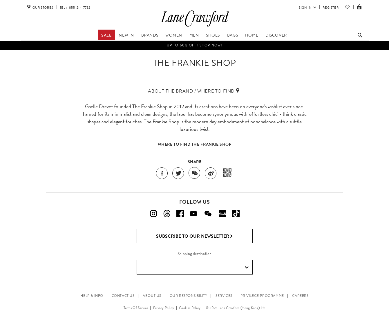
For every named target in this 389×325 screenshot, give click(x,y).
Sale (106, 35)
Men (194, 35)
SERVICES (224, 295)
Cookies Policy (189, 307)
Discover (276, 35)
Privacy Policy (163, 307)
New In (126, 35)
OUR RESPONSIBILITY (188, 295)
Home (251, 35)
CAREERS (300, 295)
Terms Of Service (136, 307)
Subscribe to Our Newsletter (194, 236)
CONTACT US (123, 295)
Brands (149, 35)
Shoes (213, 35)
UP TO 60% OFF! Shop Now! (194, 45)
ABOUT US (152, 295)
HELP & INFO (91, 295)
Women (173, 35)
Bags (232, 35)
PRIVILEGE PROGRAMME (262, 295)
